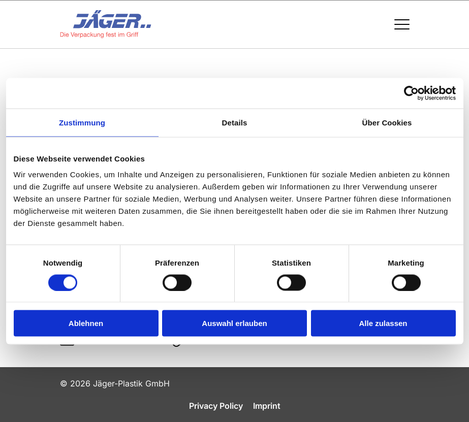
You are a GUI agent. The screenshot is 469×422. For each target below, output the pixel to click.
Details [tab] (234, 122)
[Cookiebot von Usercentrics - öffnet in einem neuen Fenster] (411, 93)
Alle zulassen (383, 323)
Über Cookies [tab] (387, 122)
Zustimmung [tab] (82, 122)
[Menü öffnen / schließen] (402, 24)
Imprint (266, 406)
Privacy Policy (216, 406)
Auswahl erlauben (234, 323)
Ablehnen (86, 323)
